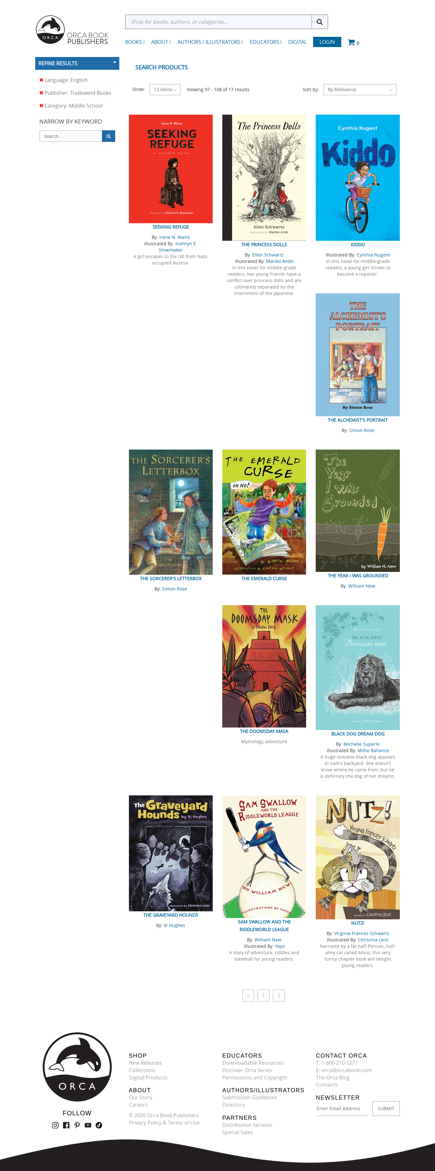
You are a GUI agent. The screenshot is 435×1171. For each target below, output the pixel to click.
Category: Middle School (71, 106)
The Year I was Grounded (358, 576)
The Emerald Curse (264, 578)
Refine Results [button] (57, 63)
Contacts (326, 1084)
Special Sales (237, 1132)
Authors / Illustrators (210, 42)
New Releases (145, 1062)
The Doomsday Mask (264, 731)
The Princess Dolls (264, 244)
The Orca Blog (333, 1077)
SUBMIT (386, 1108)
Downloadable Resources (253, 1062)
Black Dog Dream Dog (357, 734)
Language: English (63, 80)
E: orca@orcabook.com (344, 1070)
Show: (138, 89)
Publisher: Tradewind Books (75, 93)
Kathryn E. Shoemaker (178, 246)
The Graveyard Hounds (170, 915)
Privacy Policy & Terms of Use (164, 1122)
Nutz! (357, 923)
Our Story (140, 1097)
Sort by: (311, 89)
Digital (297, 42)
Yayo (280, 946)
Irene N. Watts (174, 237)
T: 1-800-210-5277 (337, 1062)
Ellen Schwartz (268, 255)
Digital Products (148, 1077)
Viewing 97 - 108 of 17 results (218, 89)
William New (361, 586)
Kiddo (358, 244)
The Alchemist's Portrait (358, 420)
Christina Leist (373, 940)
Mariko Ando (279, 261)
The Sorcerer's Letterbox (171, 578)
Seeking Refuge (171, 227)
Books (133, 41)
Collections (142, 1070)
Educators (266, 42)
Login (327, 41)
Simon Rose (361, 430)
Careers (138, 1104)
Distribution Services (247, 1124)
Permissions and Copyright (255, 1077)
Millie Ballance (373, 750)
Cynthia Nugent (373, 255)
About (161, 42)
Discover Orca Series (247, 1070)
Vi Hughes (174, 925)
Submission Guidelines (249, 1097)
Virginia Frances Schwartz (361, 933)
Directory (233, 1104)
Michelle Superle (362, 744)
